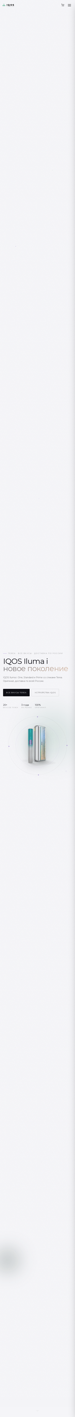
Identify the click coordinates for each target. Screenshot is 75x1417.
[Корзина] (63, 5)
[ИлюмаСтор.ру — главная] (14, 5)
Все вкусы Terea (15, 692)
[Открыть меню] (69, 5)
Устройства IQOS (45, 692)
